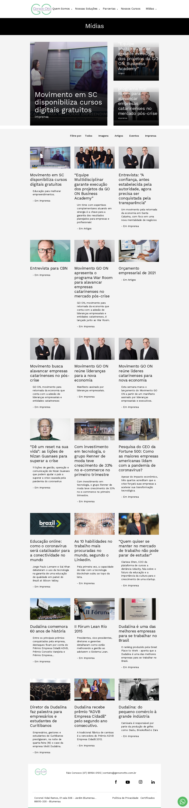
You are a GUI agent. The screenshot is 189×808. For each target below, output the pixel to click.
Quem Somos (61, 8)
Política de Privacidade (125, 798)
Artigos (119, 135)
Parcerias (109, 8)
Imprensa (150, 135)
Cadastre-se (123, 20)
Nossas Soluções (86, 8)
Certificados (147, 798)
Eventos (134, 135)
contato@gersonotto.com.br (119, 772)
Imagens (103, 135)
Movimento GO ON (93, 19)
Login (148, 20)
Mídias (150, 8)
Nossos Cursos (130, 8)
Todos (88, 135)
